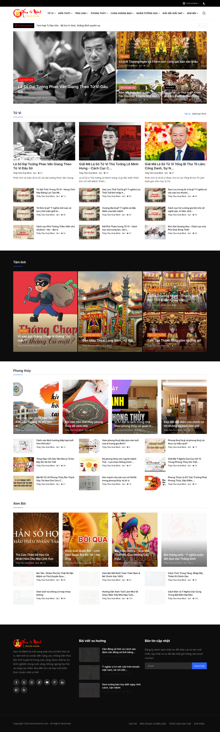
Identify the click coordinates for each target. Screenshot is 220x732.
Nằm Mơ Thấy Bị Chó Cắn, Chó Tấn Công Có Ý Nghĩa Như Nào (138, 94)
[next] (205, 25)
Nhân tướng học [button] (148, 13)
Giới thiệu (199, 723)
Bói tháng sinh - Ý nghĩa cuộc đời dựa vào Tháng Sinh (184, 556)
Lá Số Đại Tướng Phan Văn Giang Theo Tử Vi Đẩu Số (42, 166)
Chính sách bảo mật (180, 723)
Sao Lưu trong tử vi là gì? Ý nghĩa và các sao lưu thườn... (187, 191)
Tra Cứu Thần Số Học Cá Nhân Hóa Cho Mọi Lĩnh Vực (35, 556)
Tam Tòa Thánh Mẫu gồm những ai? (174, 340)
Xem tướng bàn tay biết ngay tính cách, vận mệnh (121, 686)
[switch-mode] (204, 3)
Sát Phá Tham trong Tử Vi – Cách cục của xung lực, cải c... (119, 228)
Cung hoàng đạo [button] (122, 13)
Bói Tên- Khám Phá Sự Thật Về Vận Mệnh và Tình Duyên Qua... (54, 575)
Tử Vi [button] (51, 13)
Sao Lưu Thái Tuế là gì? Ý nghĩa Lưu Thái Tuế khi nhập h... (121, 191)
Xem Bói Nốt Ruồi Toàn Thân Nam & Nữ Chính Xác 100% (121, 575)
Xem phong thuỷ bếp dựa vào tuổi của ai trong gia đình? (120, 442)
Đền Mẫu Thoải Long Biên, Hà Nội (107, 340)
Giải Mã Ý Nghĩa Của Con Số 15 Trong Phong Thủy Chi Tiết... (184, 460)
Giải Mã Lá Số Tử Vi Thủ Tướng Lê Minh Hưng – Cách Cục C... (108, 166)
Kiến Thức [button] (65, 13)
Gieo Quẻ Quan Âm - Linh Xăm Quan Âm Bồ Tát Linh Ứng (82, 554)
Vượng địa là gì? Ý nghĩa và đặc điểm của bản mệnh (119, 209)
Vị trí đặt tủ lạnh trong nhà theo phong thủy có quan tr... (134, 424)
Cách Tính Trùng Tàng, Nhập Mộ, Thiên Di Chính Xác (185, 575)
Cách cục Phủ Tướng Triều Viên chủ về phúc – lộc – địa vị (55, 228)
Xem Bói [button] (193, 13)
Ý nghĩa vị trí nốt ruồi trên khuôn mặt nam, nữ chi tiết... (121, 668)
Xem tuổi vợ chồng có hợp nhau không (53, 593)
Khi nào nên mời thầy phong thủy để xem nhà (84, 424)
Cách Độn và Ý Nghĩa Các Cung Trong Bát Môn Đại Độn (184, 593)
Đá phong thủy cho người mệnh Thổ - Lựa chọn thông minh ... (119, 460)
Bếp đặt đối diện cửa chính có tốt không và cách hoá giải (184, 424)
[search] (204, 13)
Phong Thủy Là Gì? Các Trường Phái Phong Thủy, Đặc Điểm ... (187, 479)
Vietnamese (190, 3)
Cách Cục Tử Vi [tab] (199, 113)
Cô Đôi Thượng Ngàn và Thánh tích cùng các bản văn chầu (158, 61)
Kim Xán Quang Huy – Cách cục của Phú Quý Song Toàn (187, 228)
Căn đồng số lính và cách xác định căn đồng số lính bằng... (119, 650)
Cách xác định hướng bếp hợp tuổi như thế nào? (55, 442)
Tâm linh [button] (82, 13)
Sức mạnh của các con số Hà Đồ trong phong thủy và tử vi (119, 479)
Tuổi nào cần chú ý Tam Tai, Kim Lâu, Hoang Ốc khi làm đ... (34, 422)
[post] (64, 67)
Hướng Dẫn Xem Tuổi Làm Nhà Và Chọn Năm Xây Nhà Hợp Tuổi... (120, 593)
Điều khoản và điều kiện (153, 723)
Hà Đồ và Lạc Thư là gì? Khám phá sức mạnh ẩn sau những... (183, 94)
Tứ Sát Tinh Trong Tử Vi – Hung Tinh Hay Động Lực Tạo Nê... (55, 191)
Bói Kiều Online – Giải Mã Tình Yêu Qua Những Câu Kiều (131, 554)
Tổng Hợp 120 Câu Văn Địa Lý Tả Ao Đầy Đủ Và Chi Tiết (55, 460)
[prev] (200, 25)
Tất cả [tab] (187, 113)
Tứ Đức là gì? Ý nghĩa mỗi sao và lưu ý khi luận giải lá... (53, 209)
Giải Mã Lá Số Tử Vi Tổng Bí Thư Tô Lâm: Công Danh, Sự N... (175, 166)
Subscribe (199, 665)
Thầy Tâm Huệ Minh (27, 97)
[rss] (24, 690)
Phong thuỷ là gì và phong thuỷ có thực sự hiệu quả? (186, 442)
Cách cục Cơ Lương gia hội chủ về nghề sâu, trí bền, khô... (186, 209)
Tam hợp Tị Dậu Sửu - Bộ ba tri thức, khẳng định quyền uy (68, 25)
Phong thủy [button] (99, 13)
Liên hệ (133, 723)
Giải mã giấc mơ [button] (173, 13)
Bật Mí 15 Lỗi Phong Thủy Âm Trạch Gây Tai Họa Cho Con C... (55, 479)
